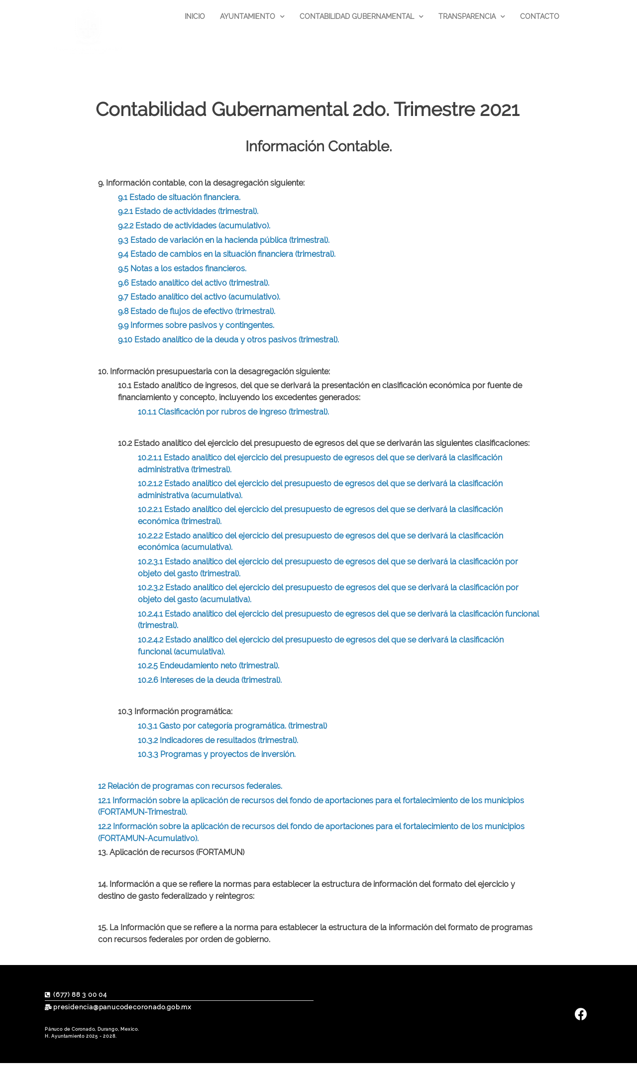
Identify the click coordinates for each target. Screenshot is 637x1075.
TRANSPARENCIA (471, 16)
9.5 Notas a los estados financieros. (182, 268)
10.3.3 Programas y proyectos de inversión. (217, 754)
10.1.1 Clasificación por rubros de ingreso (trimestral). (233, 412)
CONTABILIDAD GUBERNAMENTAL (362, 16)
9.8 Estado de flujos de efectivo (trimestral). (196, 311)
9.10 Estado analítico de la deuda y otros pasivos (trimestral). (228, 339)
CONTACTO (539, 16)
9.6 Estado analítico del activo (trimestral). (193, 283)
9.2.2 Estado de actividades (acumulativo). (194, 225)
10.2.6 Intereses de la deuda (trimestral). (210, 680)
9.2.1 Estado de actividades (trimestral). (188, 211)
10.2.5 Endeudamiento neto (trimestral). (208, 665)
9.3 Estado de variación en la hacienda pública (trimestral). (223, 240)
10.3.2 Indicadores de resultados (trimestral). (218, 740)
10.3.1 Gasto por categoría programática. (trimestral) (232, 726)
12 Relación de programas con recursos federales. (190, 786)
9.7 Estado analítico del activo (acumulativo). (199, 297)
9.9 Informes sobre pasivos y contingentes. (196, 325)
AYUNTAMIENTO (252, 16)
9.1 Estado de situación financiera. (179, 197)
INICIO (195, 16)
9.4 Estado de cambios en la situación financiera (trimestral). (226, 254)
